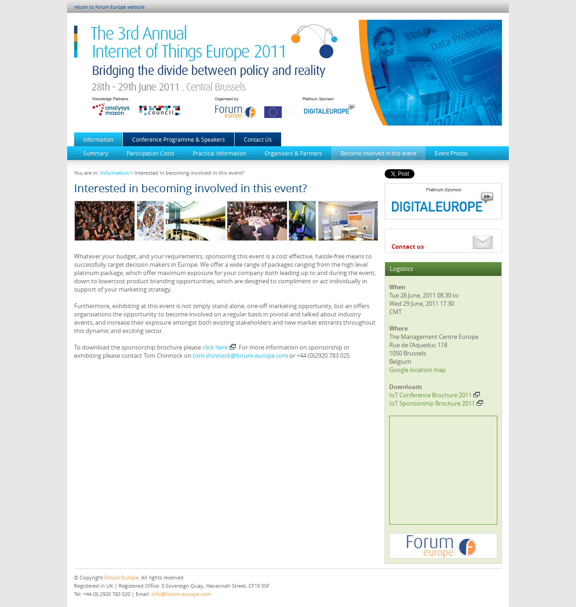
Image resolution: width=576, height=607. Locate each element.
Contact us (408, 246)
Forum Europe (121, 577)
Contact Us (258, 139)
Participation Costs (150, 153)
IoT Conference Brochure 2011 (434, 395)
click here (219, 347)
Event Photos (451, 153)
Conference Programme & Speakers (178, 139)
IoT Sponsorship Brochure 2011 (436, 403)
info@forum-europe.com (181, 593)
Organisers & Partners (293, 153)
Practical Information (219, 153)
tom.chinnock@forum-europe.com (240, 355)
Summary (95, 153)
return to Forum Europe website (109, 7)
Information (98, 139)
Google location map (417, 370)
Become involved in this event (378, 153)
